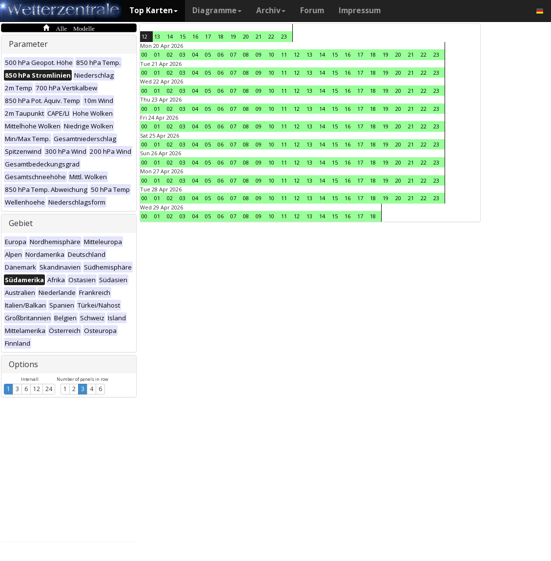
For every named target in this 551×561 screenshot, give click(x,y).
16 (195, 36)
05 (208, 54)
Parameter (28, 44)
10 (271, 54)
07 (233, 54)
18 (221, 36)
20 (246, 36)
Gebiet (21, 223)
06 (221, 54)
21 (259, 36)
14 (170, 36)
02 (170, 54)
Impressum (360, 10)
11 (284, 54)
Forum (312, 10)
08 (246, 54)
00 (144, 54)
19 (233, 36)
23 (284, 36)
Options (23, 364)
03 (182, 54)
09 (259, 54)
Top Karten (153, 10)
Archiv (271, 10)
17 (208, 36)
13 (157, 36)
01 (157, 54)
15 (182, 36)
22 (271, 36)
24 (48, 389)
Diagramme (217, 10)
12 (36, 389)
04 (195, 54)
